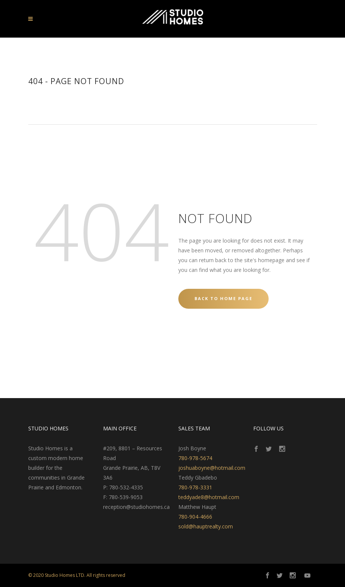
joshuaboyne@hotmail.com (211, 467)
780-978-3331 (195, 487)
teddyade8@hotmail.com (208, 497)
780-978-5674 (195, 458)
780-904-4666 (195, 516)
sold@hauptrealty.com (205, 526)
